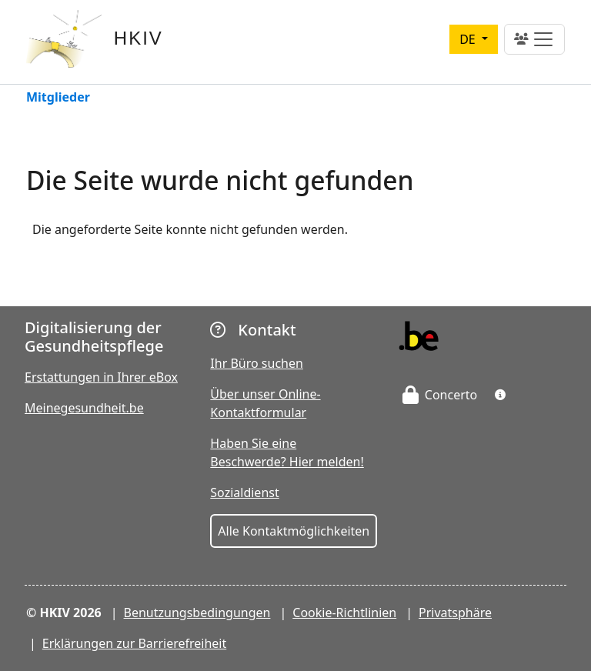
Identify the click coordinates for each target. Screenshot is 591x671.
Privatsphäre (455, 612)
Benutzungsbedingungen (197, 612)
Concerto (440, 394)
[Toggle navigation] (534, 39)
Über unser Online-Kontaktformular (265, 403)
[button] (500, 395)
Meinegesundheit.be (84, 407)
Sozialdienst (244, 492)
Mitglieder (58, 98)
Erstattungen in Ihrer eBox (101, 377)
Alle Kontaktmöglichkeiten (293, 530)
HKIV (138, 38)
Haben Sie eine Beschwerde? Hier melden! (286, 452)
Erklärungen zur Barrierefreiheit (134, 643)
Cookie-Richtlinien (344, 612)
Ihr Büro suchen (256, 363)
